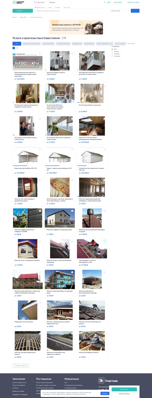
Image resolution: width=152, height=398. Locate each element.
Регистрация (118, 2)
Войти (109, 2)
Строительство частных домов (31, 28)
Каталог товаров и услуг (20, 368)
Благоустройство (89, 28)
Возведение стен (77, 28)
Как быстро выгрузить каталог (45, 375)
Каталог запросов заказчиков (45, 368)
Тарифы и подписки (42, 381)
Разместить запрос (133, 2)
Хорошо (105, 393)
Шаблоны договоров (42, 378)
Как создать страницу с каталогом (47, 371)
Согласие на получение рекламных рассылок (72, 385)
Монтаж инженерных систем (105, 28)
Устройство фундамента (63, 28)
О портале (16, 375)
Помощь (52, 2)
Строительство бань (48, 28)
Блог (66, 368)
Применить (124, 56)
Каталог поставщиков (19, 371)
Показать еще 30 (21, 351)
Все (17, 28)
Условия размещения (72, 375)
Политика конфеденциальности (75, 381)
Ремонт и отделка (120, 28)
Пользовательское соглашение (75, 371)
